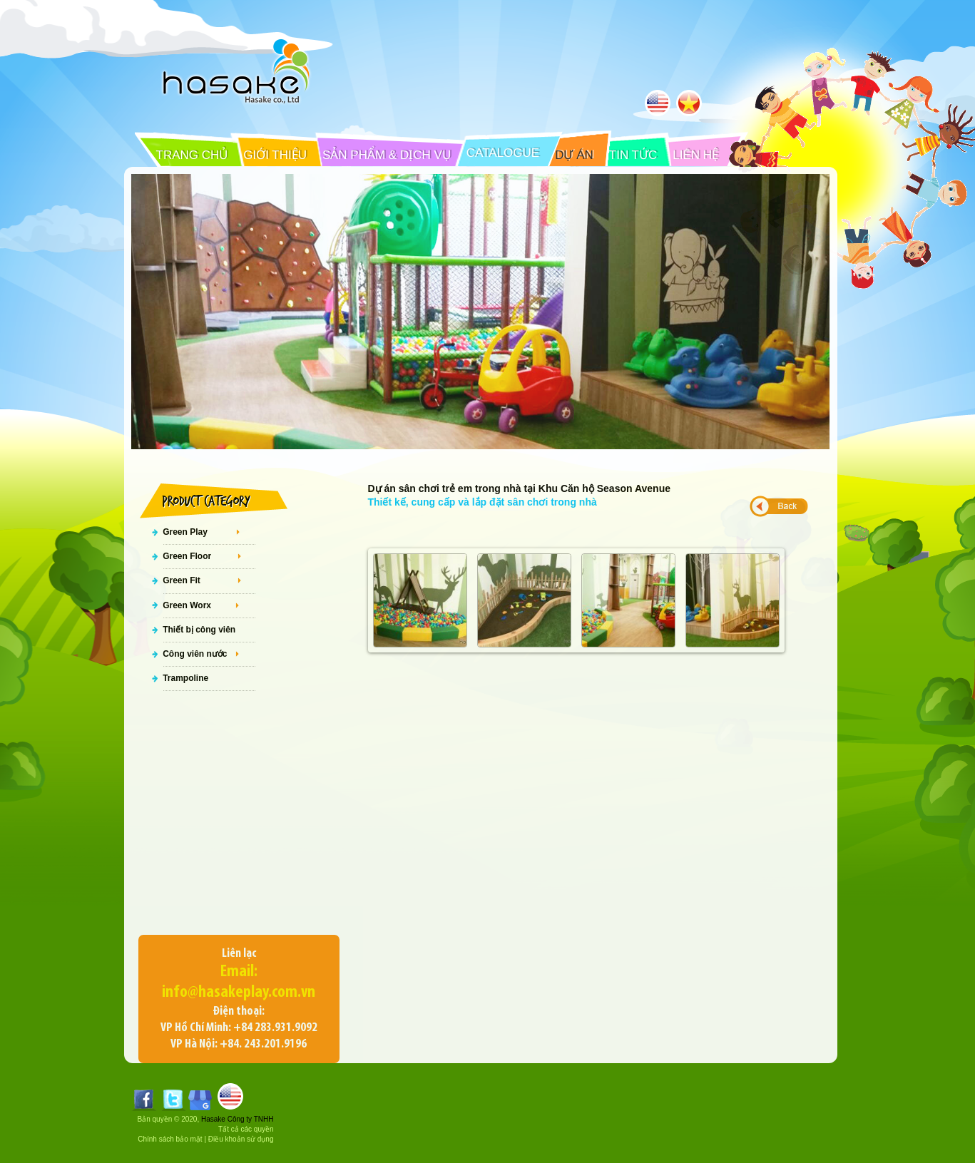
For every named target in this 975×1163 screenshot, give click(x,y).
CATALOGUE (502, 153)
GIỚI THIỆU (275, 155)
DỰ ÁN (574, 155)
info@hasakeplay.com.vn (238, 992)
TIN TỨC (633, 155)
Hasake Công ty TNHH (237, 1119)
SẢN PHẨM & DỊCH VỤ (386, 155)
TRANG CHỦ (192, 155)
